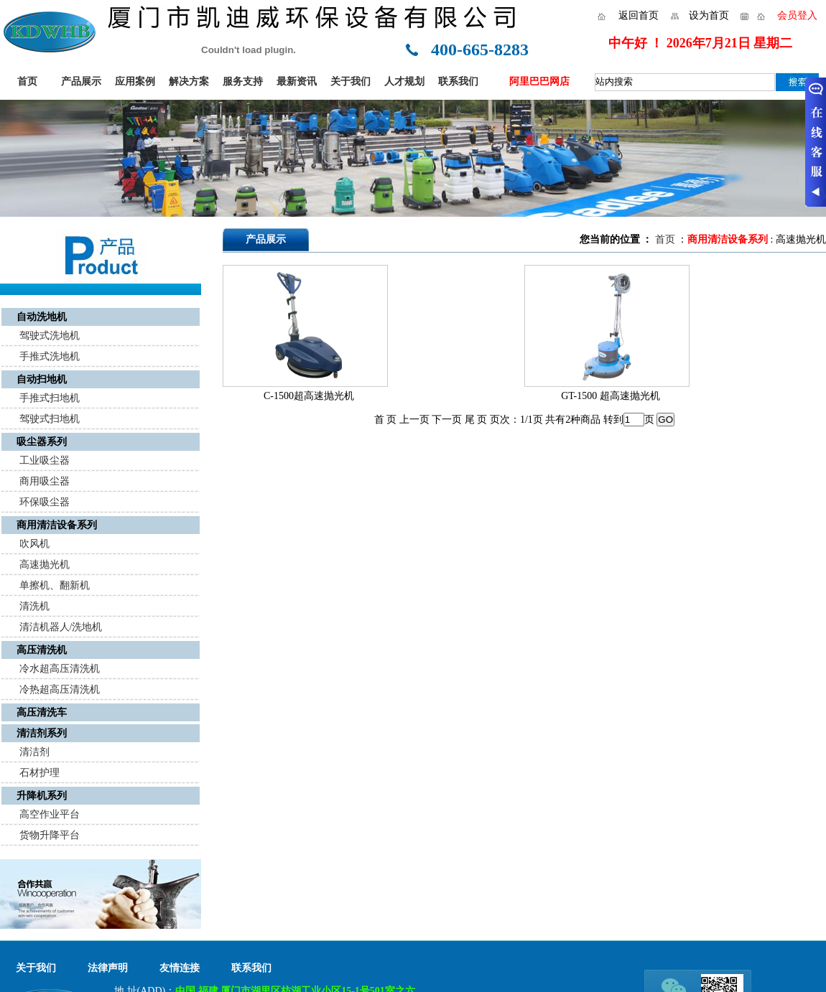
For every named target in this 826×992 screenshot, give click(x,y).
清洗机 (34, 606)
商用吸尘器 (44, 481)
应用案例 (135, 81)
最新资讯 (297, 81)
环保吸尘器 (44, 502)
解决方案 (189, 81)
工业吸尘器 (44, 460)
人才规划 (404, 81)
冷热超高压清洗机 (59, 689)
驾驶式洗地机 (49, 335)
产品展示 (81, 81)
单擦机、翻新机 (54, 585)
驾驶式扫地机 (49, 418)
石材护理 (39, 772)
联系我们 (458, 81)
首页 (27, 81)
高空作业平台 (49, 814)
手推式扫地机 (49, 398)
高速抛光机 (44, 564)
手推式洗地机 (49, 356)
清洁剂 (34, 752)
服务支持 (243, 81)
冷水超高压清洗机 (59, 668)
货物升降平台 (49, 835)
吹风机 (34, 543)
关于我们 (350, 81)
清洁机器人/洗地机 (61, 627)
